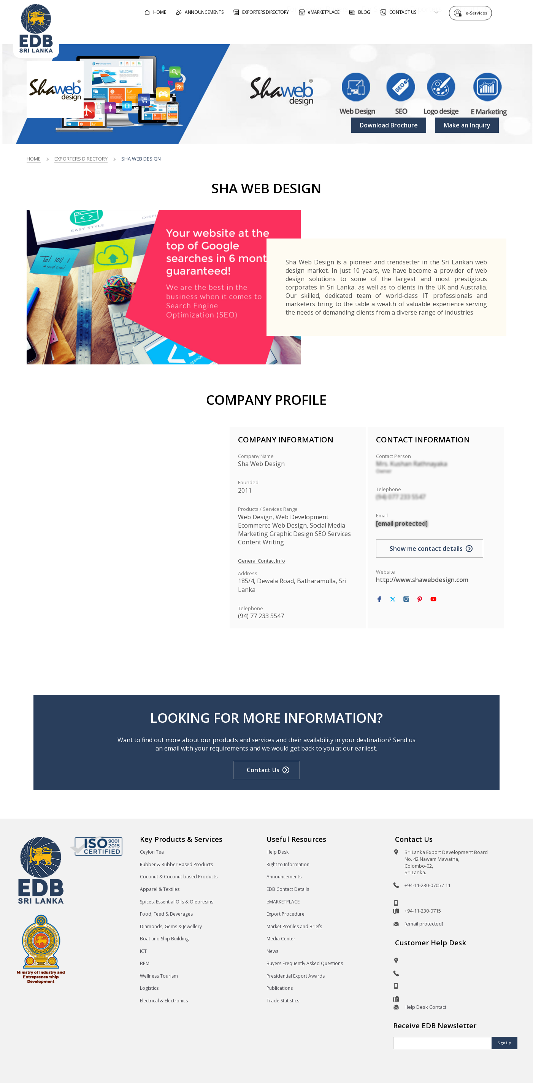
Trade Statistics (282, 1000)
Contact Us (263, 770)
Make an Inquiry (467, 125)
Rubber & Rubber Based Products (176, 864)
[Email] (442, 1043)
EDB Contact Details (287, 889)
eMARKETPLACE (283, 902)
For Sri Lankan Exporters (380, 32)
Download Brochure (389, 125)
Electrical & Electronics (164, 1000)
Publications (279, 988)
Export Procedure (285, 914)
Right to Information (287, 864)
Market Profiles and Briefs (294, 926)
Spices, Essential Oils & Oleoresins (176, 902)
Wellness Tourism (159, 976)
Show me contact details (426, 548)
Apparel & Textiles (159, 889)
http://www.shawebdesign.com (422, 580)
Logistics (149, 988)
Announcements (283, 876)
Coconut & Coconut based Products (178, 876)
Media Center (280, 938)
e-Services (478, 12)
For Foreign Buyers (296, 32)
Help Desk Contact (425, 1006)
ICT (143, 951)
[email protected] (402, 523)
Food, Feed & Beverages (166, 914)
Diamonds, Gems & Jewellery (171, 926)
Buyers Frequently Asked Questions (304, 963)
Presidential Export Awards (295, 976)
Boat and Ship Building (164, 938)
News (272, 951)
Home (34, 158)
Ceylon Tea (152, 852)
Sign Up (504, 1042)
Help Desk (277, 852)
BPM (144, 963)
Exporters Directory (81, 158)
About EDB (451, 32)
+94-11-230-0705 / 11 (428, 885)
